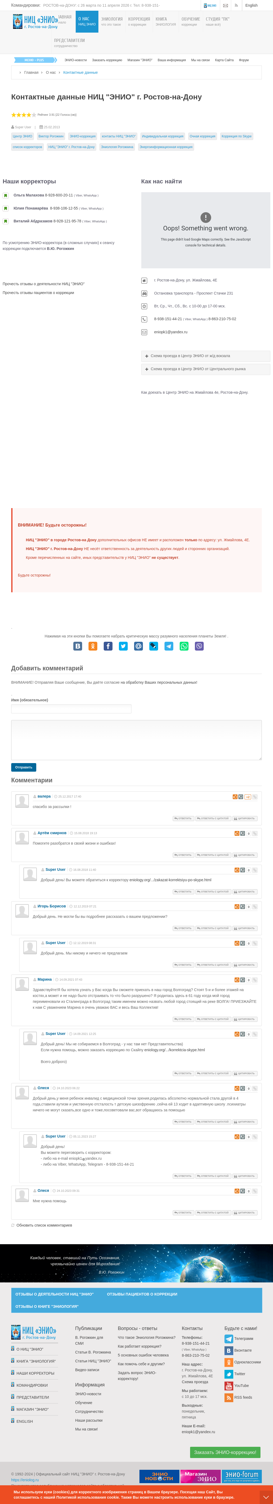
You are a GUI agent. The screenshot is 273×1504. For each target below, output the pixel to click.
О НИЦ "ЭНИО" (30, 1349)
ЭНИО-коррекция (83, 136)
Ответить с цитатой (214, 818)
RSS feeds (238, 1397)
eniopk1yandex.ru (85, 1158)
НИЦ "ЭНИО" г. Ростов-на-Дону (72, 147)
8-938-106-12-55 (64, 208)
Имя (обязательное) (29, 700)
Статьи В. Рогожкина (93, 1352)
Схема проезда (195, 1382)
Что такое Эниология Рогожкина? (146, 1337)
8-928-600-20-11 (59, 195)
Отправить (23, 767)
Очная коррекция (202, 136)
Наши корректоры (35, 1373)
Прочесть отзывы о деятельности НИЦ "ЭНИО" (44, 284)
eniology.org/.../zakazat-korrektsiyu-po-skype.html (170, 880)
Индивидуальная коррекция (162, 136)
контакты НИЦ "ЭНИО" (119, 136)
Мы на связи (200, 60)
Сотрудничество (89, 1411)
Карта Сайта (224, 60)
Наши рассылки (89, 1420)
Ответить (184, 818)
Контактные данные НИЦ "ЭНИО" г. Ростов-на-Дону (106, 97)
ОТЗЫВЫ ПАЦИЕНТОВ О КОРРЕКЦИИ (142, 1294)
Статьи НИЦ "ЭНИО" (93, 1361)
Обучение (83, 1403)
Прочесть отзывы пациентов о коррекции (38, 293)
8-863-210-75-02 (222, 319)
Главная (31, 72)
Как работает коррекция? (139, 1346)
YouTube (236, 1385)
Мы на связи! (86, 1429)
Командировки (32, 1385)
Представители (33, 1397)
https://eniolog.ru (25, 1480)
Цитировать (246, 818)
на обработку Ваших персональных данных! (159, 682)
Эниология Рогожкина (117, 147)
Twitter (234, 1374)
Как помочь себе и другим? (141, 1364)
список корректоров (27, 147)
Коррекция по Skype (237, 136)
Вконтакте (238, 1350)
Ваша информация (172, 60)
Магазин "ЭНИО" (139, 60)
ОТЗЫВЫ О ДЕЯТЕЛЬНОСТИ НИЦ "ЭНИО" (54, 1294)
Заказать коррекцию (107, 60)
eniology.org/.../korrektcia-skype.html (174, 1050)
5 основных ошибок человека (143, 1355)
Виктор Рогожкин (51, 136)
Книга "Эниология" (36, 1361)
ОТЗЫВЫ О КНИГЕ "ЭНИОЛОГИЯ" (47, 1306)
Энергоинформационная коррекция (166, 147)
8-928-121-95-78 (67, 221)
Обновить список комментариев (44, 1225)
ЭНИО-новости (76, 60)
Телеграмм (238, 1338)
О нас (51, 72)
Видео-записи (87, 1370)
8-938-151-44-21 (168, 319)
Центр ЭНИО (22, 136)
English (251, 5)
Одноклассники (242, 1362)
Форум (243, 60)
